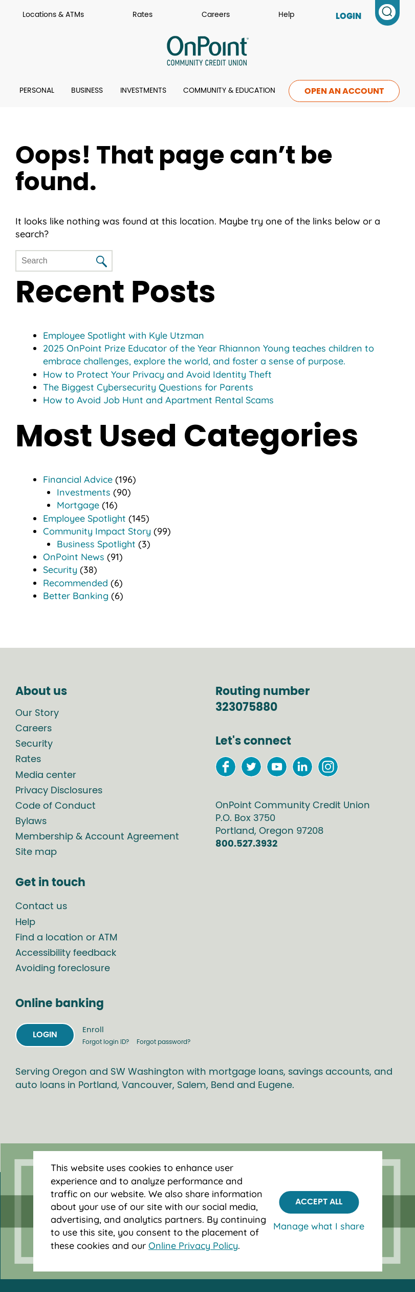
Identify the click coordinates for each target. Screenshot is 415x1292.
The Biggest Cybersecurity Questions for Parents (148, 387)
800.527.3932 (246, 844)
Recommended (75, 583)
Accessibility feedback (65, 953)
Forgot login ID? (106, 1042)
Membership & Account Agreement (97, 837)
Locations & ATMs (53, 14)
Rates (142, 14)
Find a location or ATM (66, 937)
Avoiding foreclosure (62, 968)
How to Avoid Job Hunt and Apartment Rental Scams (158, 400)
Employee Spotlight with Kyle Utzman (123, 335)
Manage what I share (318, 1226)
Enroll (93, 1030)
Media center (45, 775)
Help (286, 14)
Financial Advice (78, 479)
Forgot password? (163, 1042)
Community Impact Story (97, 531)
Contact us (41, 906)
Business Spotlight (96, 544)
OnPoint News (73, 557)
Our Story (37, 713)
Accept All (318, 1202)
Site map (36, 852)
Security (60, 570)
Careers (216, 14)
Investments (143, 90)
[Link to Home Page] (207, 52)
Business (87, 90)
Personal (36, 90)
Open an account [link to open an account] (344, 91)
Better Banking (75, 596)
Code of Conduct (55, 806)
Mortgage (78, 505)
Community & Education (229, 90)
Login (45, 1035)
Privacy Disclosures (58, 790)
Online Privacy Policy (193, 1246)
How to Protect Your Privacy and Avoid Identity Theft (157, 374)
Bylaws (31, 821)
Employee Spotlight (84, 518)
